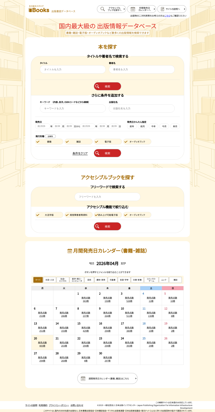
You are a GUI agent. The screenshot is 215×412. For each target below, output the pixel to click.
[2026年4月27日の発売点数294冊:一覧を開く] (42, 357)
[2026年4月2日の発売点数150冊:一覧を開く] (107, 297)
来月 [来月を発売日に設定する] (175, 126)
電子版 (108, 141)
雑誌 (78, 141)
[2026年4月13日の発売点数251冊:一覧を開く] (42, 327)
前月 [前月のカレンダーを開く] (92, 263)
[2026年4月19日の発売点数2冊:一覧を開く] (172, 327)
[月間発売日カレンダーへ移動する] (141, 9)
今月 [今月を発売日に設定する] (164, 126)
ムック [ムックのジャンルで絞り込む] (163, 279)
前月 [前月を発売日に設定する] (142, 126)
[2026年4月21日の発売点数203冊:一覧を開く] (64, 342)
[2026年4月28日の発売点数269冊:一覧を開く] (64, 357)
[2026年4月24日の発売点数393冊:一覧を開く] (129, 342)
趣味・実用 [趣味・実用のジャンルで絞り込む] (101, 279)
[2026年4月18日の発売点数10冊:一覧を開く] (151, 327)
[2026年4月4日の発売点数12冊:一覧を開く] (151, 297)
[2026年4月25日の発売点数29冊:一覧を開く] (151, 342)
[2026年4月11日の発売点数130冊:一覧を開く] (151, 312)
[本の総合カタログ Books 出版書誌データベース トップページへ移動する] (52, 9)
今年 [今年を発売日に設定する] (153, 126)
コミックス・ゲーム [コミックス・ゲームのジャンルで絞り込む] (151, 279)
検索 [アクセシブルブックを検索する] (107, 226)
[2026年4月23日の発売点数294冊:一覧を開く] (107, 342)
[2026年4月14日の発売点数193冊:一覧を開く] (64, 327)
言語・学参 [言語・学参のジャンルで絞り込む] (124, 279)
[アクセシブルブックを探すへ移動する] (111, 9)
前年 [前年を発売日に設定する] (132, 126)
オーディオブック (137, 141)
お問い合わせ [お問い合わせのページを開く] (76, 405)
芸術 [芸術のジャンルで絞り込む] (89, 279)
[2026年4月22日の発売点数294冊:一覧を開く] (86, 342)
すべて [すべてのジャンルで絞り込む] (38, 279)
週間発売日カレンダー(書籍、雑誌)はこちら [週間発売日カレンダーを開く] (109, 378)
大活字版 (49, 214)
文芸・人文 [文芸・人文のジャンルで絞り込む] (49, 279)
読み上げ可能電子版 (108, 214)
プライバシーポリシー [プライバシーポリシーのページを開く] (59, 405)
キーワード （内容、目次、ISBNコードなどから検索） (64, 102)
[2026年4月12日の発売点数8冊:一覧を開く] (172, 312)
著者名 (112, 63)
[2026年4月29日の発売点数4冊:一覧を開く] (86, 357)
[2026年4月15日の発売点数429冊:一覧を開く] (86, 327)
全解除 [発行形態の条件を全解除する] (50, 136)
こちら (167, 15)
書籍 (49, 141)
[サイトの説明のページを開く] (171, 9)
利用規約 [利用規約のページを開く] (43, 405)
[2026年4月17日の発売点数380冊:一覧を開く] (129, 327)
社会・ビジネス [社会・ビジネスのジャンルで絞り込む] (63, 279)
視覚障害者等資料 (78, 214)
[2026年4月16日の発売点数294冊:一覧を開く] (107, 327)
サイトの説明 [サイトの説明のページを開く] (31, 405)
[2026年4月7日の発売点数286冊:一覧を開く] (64, 312)
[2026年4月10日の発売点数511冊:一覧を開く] (129, 312)
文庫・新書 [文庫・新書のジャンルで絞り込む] (137, 279)
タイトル (43, 63)
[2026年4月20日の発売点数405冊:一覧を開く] (42, 342)
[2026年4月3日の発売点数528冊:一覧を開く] (129, 297)
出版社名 (113, 102)
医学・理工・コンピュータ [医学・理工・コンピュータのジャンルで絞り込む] (77, 279)
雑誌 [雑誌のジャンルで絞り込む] (175, 279)
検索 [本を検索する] (107, 86)
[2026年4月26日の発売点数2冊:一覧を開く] (172, 342)
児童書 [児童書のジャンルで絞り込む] (112, 279)
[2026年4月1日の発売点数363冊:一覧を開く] (86, 297)
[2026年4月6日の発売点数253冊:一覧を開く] (42, 312)
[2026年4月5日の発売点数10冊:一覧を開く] (172, 297)
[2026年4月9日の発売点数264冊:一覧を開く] (107, 312)
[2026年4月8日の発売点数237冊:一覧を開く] (86, 312)
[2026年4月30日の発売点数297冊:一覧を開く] (107, 357)
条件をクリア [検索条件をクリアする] (80, 153)
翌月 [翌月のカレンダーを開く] (123, 263)
